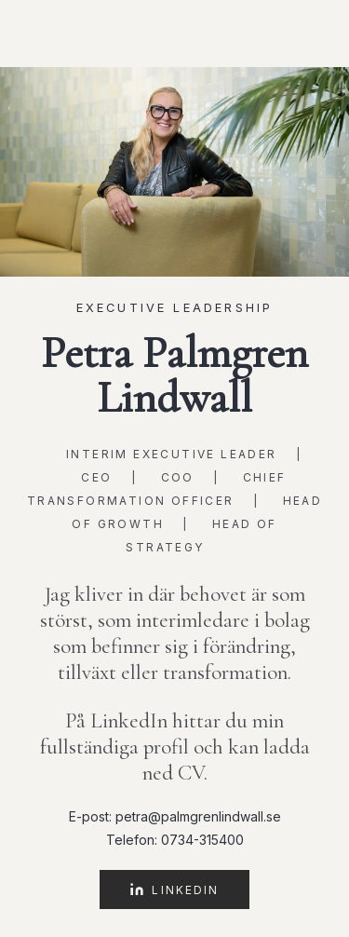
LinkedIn (174, 889)
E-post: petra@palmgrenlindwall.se (175, 816)
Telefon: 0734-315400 (175, 840)
